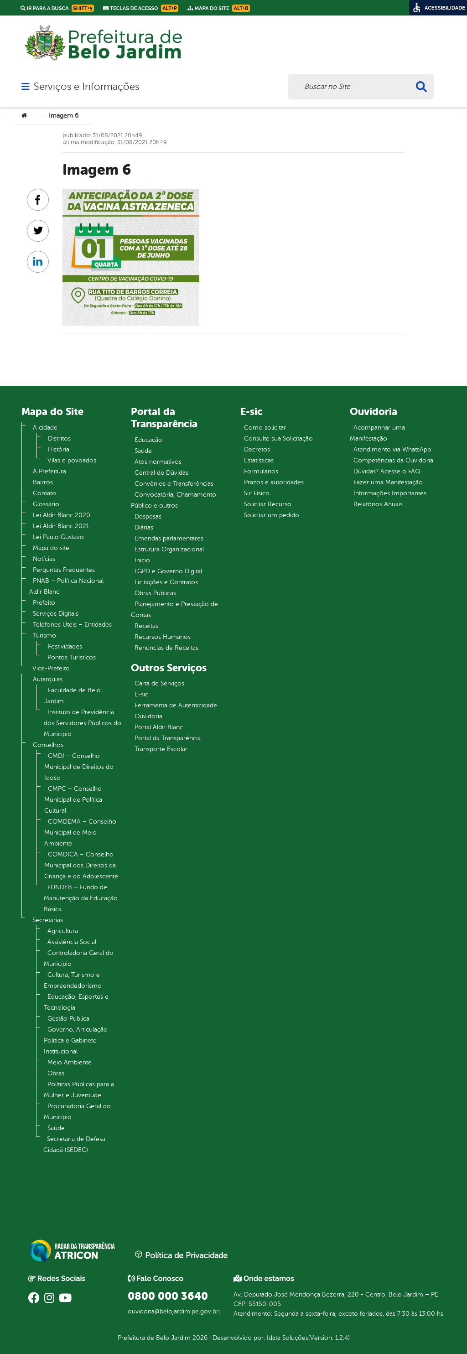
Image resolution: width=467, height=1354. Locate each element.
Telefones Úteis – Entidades (72, 624)
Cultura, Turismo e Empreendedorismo (73, 980)
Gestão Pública (68, 1018)
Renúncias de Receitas (166, 647)
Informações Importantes (389, 493)
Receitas (146, 626)
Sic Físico (257, 493)
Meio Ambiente (69, 1062)
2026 (199, 1337)
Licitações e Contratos (166, 582)
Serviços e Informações (86, 86)
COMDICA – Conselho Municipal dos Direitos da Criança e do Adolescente (81, 865)
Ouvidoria (148, 716)
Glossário (46, 504)
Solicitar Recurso (267, 504)
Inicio (142, 560)
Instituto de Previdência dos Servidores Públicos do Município (82, 723)
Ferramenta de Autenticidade (176, 705)
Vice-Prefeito (51, 668)
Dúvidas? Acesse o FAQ (386, 471)
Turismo (44, 635)
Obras (55, 1073)
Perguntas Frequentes (64, 569)
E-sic (141, 694)
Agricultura (62, 931)
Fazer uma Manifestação (388, 482)
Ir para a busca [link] (57, 8)
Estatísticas (259, 460)
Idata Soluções (287, 1337)
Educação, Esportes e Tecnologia (76, 1002)
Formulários (261, 471)
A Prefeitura (49, 471)
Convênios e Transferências (174, 483)
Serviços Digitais (55, 613)
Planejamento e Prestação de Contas (174, 609)
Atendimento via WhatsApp (392, 449)
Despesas (148, 516)
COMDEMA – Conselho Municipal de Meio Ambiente (80, 832)
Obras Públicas (155, 593)
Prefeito (44, 602)
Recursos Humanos (163, 636)
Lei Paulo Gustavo (58, 537)
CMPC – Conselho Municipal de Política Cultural (73, 799)
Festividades (65, 646)
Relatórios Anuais (378, 504)
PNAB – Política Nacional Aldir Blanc (66, 586)
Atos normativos (158, 461)
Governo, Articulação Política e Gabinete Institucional (76, 1040)
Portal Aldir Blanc (159, 727)
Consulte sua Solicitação (278, 438)
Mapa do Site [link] (218, 8)
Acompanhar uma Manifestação (377, 433)
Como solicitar (265, 427)
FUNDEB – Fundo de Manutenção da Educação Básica (81, 898)
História (58, 449)
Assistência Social (71, 942)
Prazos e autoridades (274, 482)
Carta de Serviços (159, 683)
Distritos (59, 438)
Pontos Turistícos (71, 657)
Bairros (43, 482)
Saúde (56, 1128)
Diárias (144, 527)
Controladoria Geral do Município (79, 958)
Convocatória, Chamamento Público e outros (173, 500)
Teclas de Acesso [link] (140, 8)
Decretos (257, 449)
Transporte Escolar (161, 749)
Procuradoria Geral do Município (77, 1112)
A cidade (45, 427)
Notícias (44, 558)
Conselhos (48, 745)
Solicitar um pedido (271, 515)
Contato (44, 493)
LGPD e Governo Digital (168, 571)
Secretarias (47, 920)
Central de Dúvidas (161, 472)
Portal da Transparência (168, 738)
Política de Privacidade (181, 1255)
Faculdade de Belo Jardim (72, 696)
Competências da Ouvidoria (393, 460)
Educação (148, 439)
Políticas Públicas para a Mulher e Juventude (79, 1090)
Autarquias (47, 679)
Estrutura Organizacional (169, 549)
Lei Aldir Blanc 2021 (61, 526)
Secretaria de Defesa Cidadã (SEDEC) (74, 1144)
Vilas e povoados (71, 460)
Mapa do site (51, 548)
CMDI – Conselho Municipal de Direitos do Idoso (79, 766)
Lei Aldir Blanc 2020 (61, 515)
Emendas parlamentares (169, 538)
